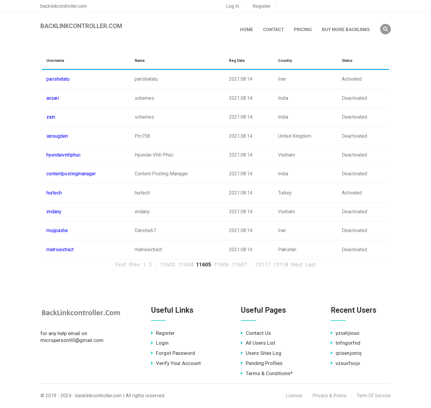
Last (311, 264)
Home (246, 29)
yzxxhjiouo (345, 333)
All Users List (258, 343)
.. (156, 264)
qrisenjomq (346, 353)
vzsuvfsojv (345, 363)
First (121, 264)
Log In (232, 6)
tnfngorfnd (345, 343)
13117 (262, 264)
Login (160, 343)
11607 (239, 264)
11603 (167, 264)
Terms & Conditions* (267, 373)
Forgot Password (173, 353)
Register (262, 6)
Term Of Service (374, 395)
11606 (221, 264)
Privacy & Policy (329, 395)
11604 (185, 264)
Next (297, 264)
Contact (273, 29)
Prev (134, 264)
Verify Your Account (176, 363)
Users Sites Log (261, 353)
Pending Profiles (262, 363)
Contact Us (256, 333)
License (294, 395)
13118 (280, 264)
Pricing (303, 29)
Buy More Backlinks (346, 29)
